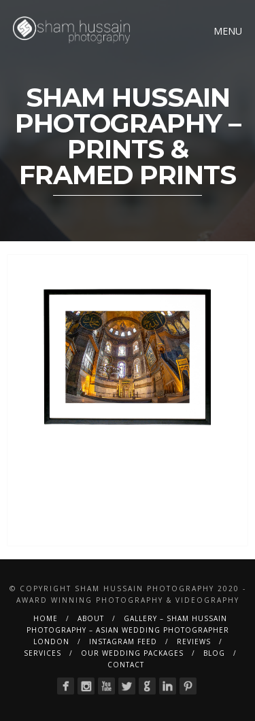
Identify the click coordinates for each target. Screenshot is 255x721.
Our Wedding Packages (132, 653)
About (91, 618)
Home (45, 618)
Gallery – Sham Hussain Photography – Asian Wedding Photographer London (128, 630)
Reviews (194, 641)
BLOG (214, 653)
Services (42, 653)
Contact (125, 664)
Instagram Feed (123, 641)
